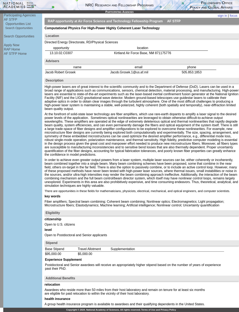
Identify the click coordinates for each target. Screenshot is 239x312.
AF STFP (10, 19)
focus (233, 15)
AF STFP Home (15, 53)
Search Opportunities (19, 28)
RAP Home (12, 49)
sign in (222, 15)
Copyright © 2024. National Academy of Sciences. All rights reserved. (103, 310)
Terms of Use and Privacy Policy (158, 310)
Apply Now (11, 45)
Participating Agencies (20, 15)
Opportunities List (18, 24)
